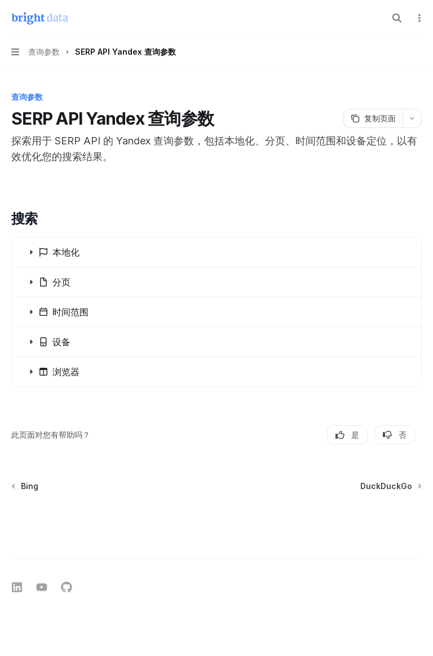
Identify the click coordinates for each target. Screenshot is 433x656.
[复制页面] (373, 118)
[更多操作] (418, 18)
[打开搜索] (397, 18)
